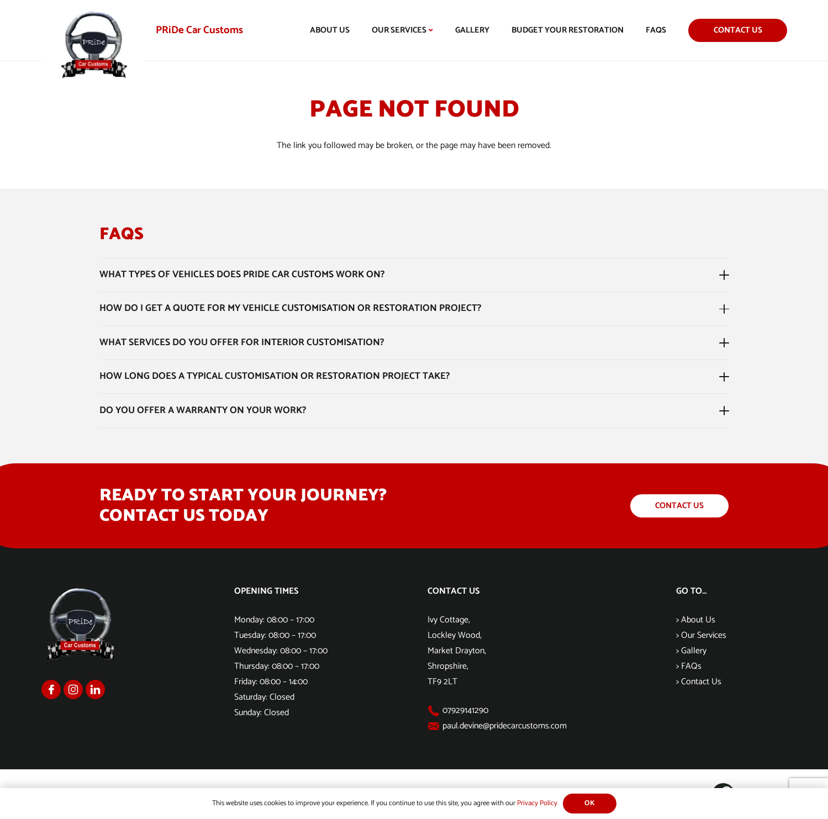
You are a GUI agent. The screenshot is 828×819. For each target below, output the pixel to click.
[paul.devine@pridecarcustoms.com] (435, 726)
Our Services (703, 635)
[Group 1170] (95, 689)
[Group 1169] (73, 689)
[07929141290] (435, 710)
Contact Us (701, 681)
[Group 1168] (51, 689)
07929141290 (465, 710)
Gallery (693, 650)
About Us (698, 619)
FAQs (691, 666)
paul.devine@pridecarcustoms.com (504, 725)
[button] (430, 30)
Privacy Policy (537, 803)
